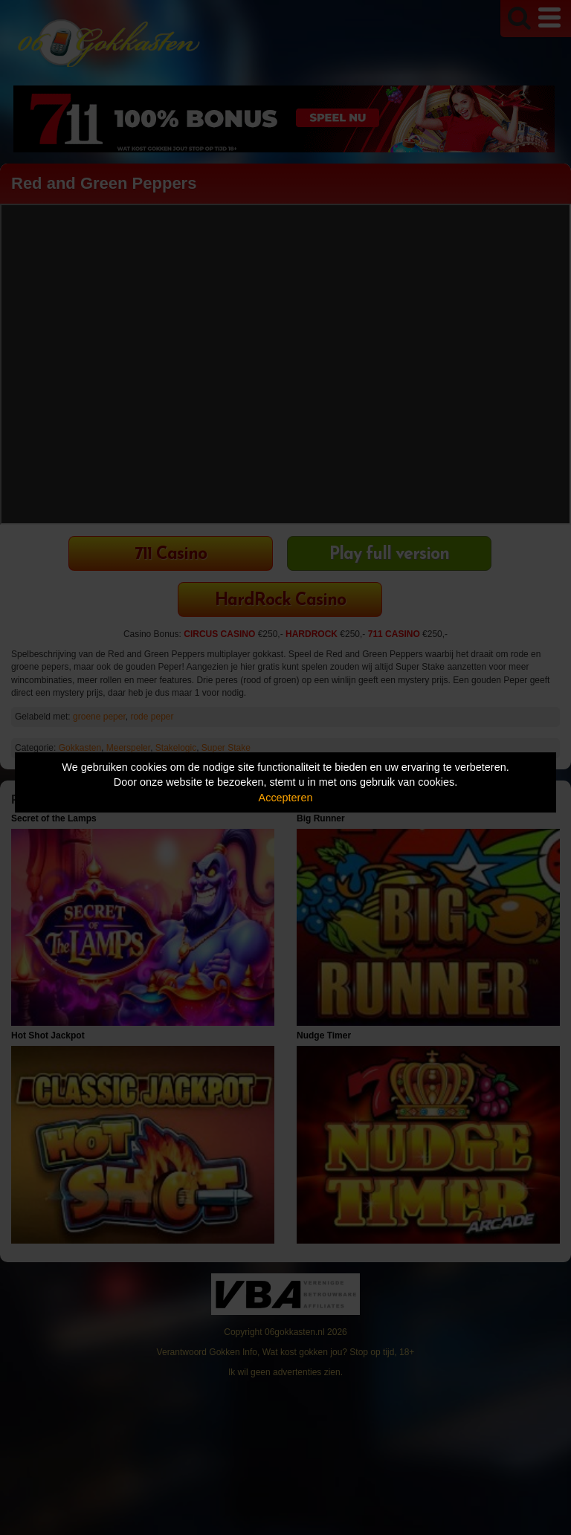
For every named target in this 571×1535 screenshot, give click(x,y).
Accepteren (286, 798)
